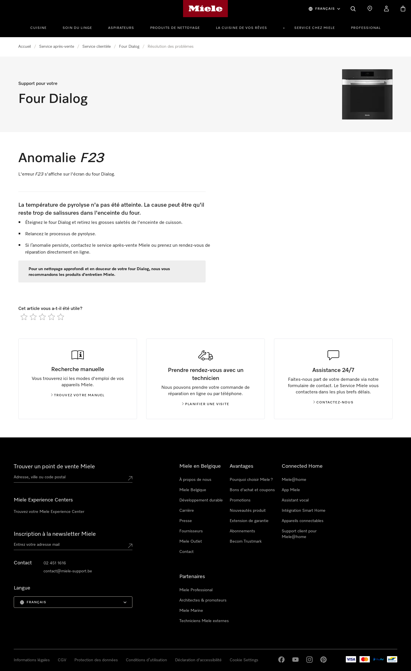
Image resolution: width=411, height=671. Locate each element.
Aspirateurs (121, 28)
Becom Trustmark (246, 541)
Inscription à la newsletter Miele (55, 534)
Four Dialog (129, 47)
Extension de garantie (249, 521)
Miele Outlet (190, 541)
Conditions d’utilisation (146, 660)
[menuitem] (41, 27)
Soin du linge (77, 28)
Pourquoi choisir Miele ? (251, 480)
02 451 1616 (54, 563)
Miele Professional (196, 590)
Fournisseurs (191, 531)
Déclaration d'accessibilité (198, 660)
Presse (185, 521)
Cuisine (38, 28)
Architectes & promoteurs (203, 600)
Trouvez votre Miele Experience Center (49, 512)
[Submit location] (130, 478)
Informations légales (32, 660)
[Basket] (403, 8)
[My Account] (386, 8)
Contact (186, 552)
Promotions (240, 500)
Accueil (24, 47)
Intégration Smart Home (303, 511)
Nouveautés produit (248, 511)
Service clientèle (96, 47)
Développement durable (201, 500)
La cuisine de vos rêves (241, 28)
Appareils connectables (302, 521)
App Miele (291, 490)
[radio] (24, 316)
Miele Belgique (192, 490)
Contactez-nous (333, 402)
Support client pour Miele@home (299, 534)
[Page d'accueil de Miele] (205, 8)
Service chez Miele (314, 28)
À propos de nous (195, 480)
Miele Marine (191, 611)
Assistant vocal (295, 500)
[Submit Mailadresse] (130, 545)
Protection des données (96, 660)
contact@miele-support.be (67, 571)
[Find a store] (369, 8)
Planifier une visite (205, 404)
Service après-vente (56, 47)
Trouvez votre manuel (78, 395)
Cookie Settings (244, 660)
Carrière (186, 511)
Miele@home (294, 480)
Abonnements (242, 531)
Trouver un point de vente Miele (54, 466)
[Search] (353, 8)
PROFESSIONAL (366, 28)
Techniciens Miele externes (204, 621)
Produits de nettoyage (175, 28)
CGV (62, 660)
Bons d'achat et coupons (252, 490)
